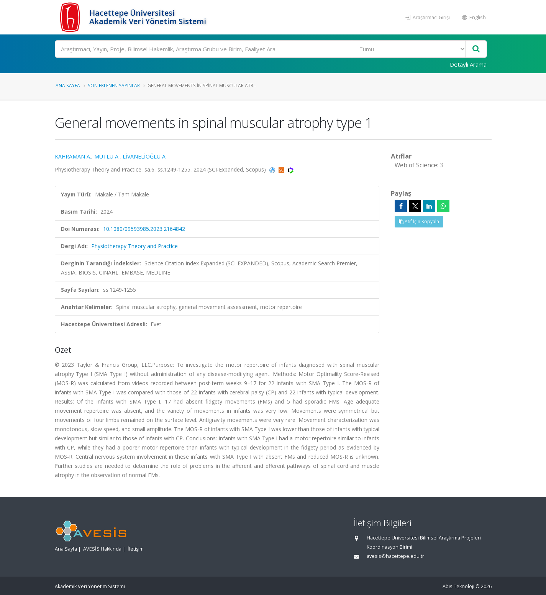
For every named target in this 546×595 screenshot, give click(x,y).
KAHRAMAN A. (73, 156)
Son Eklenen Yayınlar (114, 85)
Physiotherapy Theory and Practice (134, 246)
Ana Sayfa (68, 85)
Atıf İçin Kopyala (419, 221)
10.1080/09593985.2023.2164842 (144, 228)
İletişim (136, 549)
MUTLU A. (107, 156)
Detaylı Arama (468, 64)
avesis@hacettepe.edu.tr (395, 556)
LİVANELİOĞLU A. (145, 156)
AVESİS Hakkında (102, 549)
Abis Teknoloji (458, 586)
